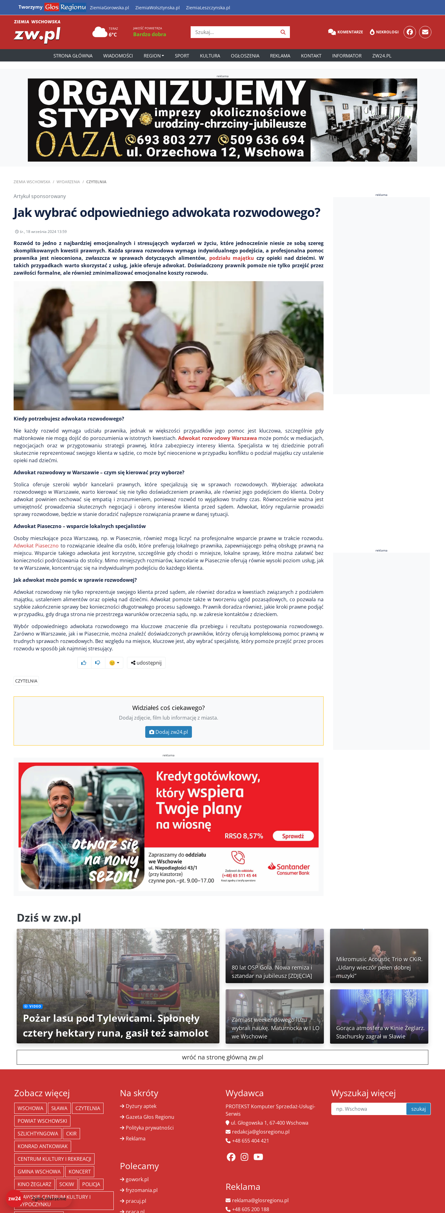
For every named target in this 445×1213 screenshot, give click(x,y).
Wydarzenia (68, 181)
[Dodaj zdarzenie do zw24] (39, 1198)
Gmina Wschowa (39, 1159)
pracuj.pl (136, 1189)
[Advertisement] (381, 295)
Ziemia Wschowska (32, 181)
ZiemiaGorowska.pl (109, 8)
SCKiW (66, 1172)
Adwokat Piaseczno (36, 550)
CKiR (71, 1121)
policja (91, 1172)
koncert (80, 1159)
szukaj (418, 1097)
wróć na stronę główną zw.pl (222, 1045)
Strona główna (72, 56)
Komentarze (345, 32)
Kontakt (311, 56)
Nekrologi (384, 32)
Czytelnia (96, 181)
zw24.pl (382, 56)
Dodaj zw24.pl (168, 720)
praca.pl (135, 1200)
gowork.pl (137, 1167)
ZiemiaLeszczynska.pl (208, 8)
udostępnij (304, 233)
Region (152, 56)
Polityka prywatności (150, 1116)
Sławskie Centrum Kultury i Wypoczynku (54, 1189)
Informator (347, 56)
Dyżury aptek (141, 1094)
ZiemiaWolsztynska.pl (157, 8)
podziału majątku (231, 262)
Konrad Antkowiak (43, 1134)
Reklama (280, 56)
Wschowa (30, 1096)
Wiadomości (118, 56)
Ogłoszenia (245, 56)
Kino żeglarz (34, 1172)
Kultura (210, 56)
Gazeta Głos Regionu (150, 1105)
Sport (182, 56)
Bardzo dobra (149, 34)
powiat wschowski (42, 1109)
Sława (59, 1096)
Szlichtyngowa (38, 1121)
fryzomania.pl (142, 1178)
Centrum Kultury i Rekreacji (54, 1147)
